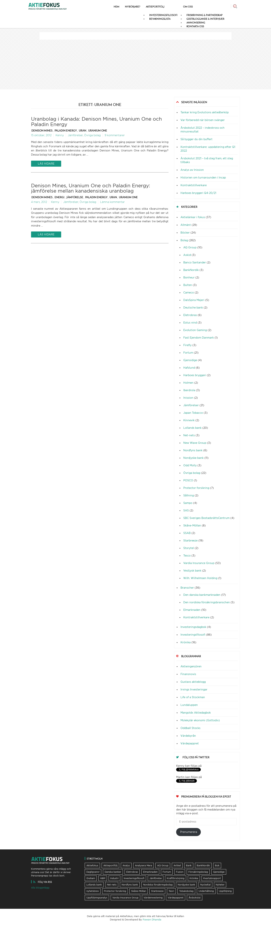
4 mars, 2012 (39, 201)
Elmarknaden (191, 609)
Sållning (188, 495)
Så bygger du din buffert (196, 139)
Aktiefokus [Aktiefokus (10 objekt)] (92, 865)
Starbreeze (190, 540)
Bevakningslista (160, 18)
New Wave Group (194, 442)
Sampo (187, 502)
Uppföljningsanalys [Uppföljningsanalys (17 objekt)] (96, 897)
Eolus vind (190, 322)
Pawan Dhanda (152, 919)
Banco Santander (194, 262)
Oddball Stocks (190, 728)
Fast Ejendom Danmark (198, 337)
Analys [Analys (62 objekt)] (126, 865)
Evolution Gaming (195, 330)
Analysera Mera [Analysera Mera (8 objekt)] (143, 865)
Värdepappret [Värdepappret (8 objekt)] (175, 897)
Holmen (188, 382)
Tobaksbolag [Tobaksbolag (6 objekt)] (186, 891)
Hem (116, 6)
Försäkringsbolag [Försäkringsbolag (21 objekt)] (198, 872)
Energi (59, 197)
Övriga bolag (92, 135)
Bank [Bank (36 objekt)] (189, 865)
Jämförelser (75, 135)
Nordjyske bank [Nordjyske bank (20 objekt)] (186, 884)
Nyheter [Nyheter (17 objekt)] (220, 884)
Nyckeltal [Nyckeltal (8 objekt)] (205, 884)
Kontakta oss (195, 26)
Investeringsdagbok (193, 626)
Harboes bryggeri (194, 375)
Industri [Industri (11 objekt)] (114, 878)
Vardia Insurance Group (198, 563)
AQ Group (189, 247)
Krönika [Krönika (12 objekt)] (194, 878)
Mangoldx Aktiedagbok (195, 712)
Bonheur (189, 277)
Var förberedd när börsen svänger (202, 120)
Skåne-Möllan (192, 525)
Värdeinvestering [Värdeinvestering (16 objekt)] (153, 897)
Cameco (188, 292)
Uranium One (97, 130)
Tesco (187, 555)
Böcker (185, 232)
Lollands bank (192, 427)
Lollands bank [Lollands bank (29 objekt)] (94, 884)
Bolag (184, 240)
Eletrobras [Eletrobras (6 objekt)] (132, 872)
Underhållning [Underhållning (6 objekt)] (206, 891)
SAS (186, 510)
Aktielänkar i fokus (192, 217)
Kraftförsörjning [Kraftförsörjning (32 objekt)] (175, 878)
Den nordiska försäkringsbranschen (206, 602)
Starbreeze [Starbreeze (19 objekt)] (157, 891)
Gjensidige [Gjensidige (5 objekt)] (219, 872)
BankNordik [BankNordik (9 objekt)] (203, 865)
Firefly (187, 345)
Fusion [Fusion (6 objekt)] (179, 872)
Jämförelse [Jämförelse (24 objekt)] (155, 878)
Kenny (60, 135)
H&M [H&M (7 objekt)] (102, 878)
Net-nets (189, 435)
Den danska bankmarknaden (201, 594)
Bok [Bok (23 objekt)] (217, 865)
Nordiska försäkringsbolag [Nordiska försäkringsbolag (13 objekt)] (158, 884)
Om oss (188, 6)
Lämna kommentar (112, 201)
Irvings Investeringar (193, 689)
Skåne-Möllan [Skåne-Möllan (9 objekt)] (138, 891)
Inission (188, 397)
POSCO (188, 480)
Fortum (188, 352)
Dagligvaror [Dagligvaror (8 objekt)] (93, 872)
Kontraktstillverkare (193, 185)
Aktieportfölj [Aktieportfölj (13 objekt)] (110, 865)
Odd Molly (190, 465)
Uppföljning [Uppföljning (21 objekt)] (225, 891)
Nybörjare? (132, 6)
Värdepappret (189, 743)
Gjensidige (190, 360)
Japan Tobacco (193, 412)
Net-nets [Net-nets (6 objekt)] (111, 884)
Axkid (187, 254)
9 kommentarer (115, 135)
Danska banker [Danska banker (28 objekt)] (113, 872)
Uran (82, 130)
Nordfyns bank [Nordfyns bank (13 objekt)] (130, 884)
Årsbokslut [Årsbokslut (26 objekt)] (195, 897)
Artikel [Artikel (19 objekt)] (177, 865)
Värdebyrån (188, 735)
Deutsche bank (193, 307)
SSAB (187, 533)
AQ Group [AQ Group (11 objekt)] (162, 865)
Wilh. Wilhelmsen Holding (200, 578)
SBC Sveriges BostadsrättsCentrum (206, 517)
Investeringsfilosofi (192, 634)
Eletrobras (190, 315)
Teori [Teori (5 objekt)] (171, 891)
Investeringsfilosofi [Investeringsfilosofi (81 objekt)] (134, 878)
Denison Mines (42, 130)
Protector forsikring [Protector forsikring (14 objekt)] (115, 891)
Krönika (185, 642)
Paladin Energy (66, 130)
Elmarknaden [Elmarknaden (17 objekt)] (150, 872)
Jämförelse (74, 197)
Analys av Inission (192, 169)
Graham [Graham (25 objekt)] (90, 878)
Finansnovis (188, 674)
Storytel (188, 548)
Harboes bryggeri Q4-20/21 (198, 192)
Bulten (187, 285)
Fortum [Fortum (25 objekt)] (167, 872)
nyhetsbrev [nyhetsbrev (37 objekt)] (92, 891)
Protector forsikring (196, 487)
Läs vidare (46, 163)
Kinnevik (189, 420)
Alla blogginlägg (40, 887)
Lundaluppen (189, 704)
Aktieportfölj (155, 6)
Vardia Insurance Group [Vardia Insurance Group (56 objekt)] (125, 897)
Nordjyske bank (193, 457)
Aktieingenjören (191, 666)
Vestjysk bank (192, 570)
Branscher (187, 587)
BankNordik (191, 269)
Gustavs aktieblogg (193, 681)
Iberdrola (189, 390)
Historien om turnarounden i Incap (203, 177)
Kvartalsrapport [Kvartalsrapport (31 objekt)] (212, 878)
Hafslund (189, 367)
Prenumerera (188, 831)
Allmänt (185, 224)
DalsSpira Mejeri (193, 300)
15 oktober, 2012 (41, 135)
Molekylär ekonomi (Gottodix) (200, 720)
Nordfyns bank (192, 450)
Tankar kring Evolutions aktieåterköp (204, 112)
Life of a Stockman (192, 697)
